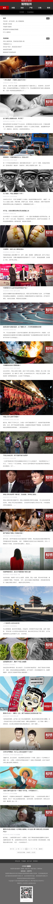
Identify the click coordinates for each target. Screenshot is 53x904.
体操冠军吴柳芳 (7, 49)
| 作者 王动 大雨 (14, 419)
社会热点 (30, 12)
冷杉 (22, 8)
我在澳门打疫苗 (7, 24)
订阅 (39, 8)
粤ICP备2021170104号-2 (37, 880)
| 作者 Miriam (13, 83)
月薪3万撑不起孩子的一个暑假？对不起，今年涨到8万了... (21, 790)
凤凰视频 (6, 38)
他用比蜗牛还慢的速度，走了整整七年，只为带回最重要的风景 (22, 327)
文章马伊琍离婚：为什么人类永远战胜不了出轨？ (18, 752)
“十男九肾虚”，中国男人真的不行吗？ (14, 80)
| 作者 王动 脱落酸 (15, 834)
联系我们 (35, 861)
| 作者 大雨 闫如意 (15, 368)
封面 (13, 8)
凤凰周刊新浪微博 (15, 868)
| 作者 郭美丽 (13, 196)
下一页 (35, 849)
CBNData (39, 868)
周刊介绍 (17, 861)
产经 (30, 8)
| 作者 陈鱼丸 (13, 626)
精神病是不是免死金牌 (9, 52)
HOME (21, 12)
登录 (48, 8)
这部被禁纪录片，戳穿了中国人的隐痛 (14, 662)
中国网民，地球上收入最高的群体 (13, 249)
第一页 (12, 849)
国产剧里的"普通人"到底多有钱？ (13, 533)
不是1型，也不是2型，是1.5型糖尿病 (13, 21)
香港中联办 (33, 868)
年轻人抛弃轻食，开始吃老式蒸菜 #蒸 (13, 41)
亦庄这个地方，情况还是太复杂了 (12, 47)
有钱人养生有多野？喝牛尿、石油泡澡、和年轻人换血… (20, 494)
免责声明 (29, 871)
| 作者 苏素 (13, 458)
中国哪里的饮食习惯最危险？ (12, 365)
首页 (4, 8)
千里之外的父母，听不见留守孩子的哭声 (15, 455)
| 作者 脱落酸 (13, 497)
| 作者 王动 (13, 213)
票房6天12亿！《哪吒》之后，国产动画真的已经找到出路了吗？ (22, 713)
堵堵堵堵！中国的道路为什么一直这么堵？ (16, 157)
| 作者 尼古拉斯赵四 (15, 536)
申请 (28, 866)
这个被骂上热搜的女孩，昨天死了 (13, 118)
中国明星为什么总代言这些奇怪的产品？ (15, 288)
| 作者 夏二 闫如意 (15, 252)
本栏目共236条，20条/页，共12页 (26, 852)
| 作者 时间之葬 (14, 716)
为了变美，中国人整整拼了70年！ (13, 193)
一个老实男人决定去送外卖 (11, 623)
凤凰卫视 (27, 868)
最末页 (40, 849)
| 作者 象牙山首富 (15, 291)
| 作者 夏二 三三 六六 (16, 121)
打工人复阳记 (7, 32)
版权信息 (23, 871)
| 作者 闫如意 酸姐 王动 (16, 754)
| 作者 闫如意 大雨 (15, 574)
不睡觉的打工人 (7, 44)
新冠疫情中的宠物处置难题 (10, 29)
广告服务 (23, 861)
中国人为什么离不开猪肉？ (11, 417)
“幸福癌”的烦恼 (7, 26)
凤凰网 (22, 868)
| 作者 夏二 (13, 664)
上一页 (17, 849)
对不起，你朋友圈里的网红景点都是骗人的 (16, 211)
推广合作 (29, 861)
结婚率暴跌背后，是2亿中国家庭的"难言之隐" (17, 572)
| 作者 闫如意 (13, 160)
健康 (4, 18)
